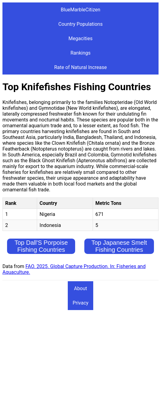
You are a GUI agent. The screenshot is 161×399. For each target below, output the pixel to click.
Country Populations (80, 24)
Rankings (80, 53)
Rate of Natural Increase (80, 67)
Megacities (80, 38)
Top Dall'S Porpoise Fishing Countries (41, 246)
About (80, 288)
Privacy (81, 303)
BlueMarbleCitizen (80, 10)
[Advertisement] (80, 354)
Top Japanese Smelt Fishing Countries (119, 246)
